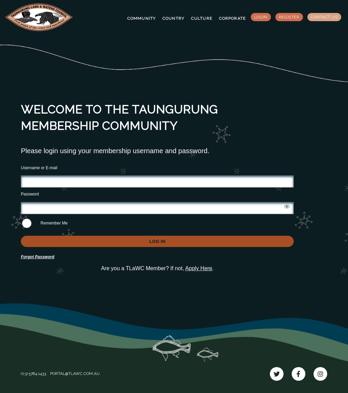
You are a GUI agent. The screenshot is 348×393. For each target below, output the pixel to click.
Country (173, 18)
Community (141, 18)
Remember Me (45, 223)
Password (30, 194)
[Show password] (287, 206)
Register (289, 17)
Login (260, 17)
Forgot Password (37, 256)
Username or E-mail (39, 167)
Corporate (232, 18)
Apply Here (198, 268)
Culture (201, 18)
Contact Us (324, 17)
